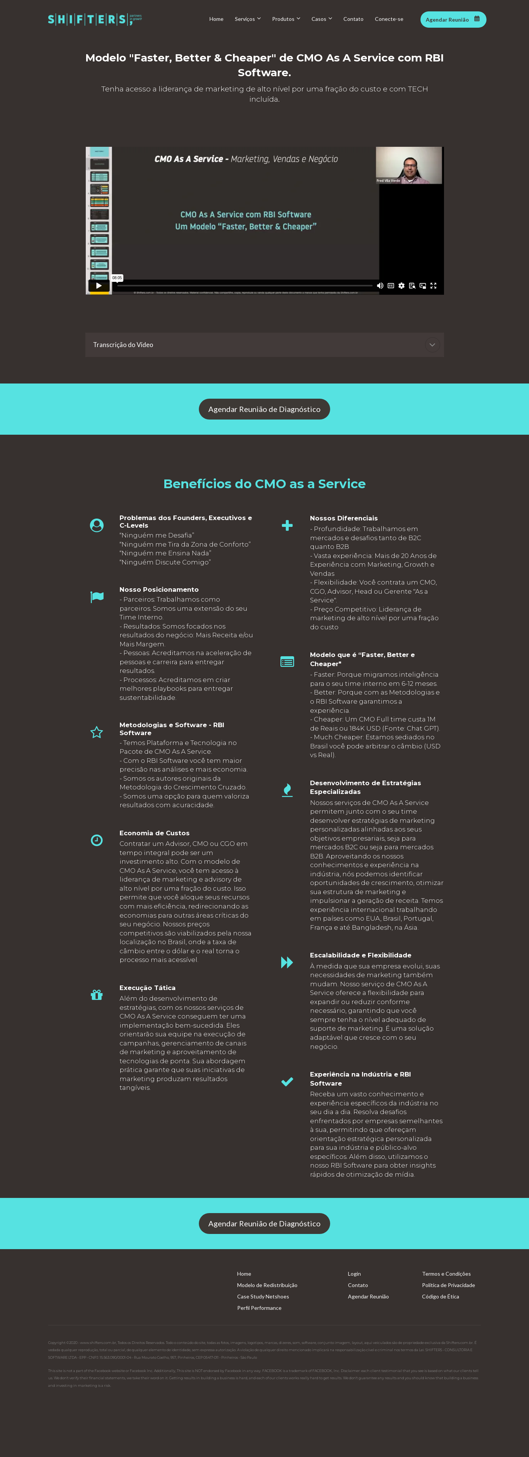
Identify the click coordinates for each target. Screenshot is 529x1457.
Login (354, 1273)
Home (244, 1273)
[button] (432, 344)
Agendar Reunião (368, 1296)
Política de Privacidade (448, 1285)
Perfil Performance (259, 1308)
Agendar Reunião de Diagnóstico (264, 408)
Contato (358, 1285)
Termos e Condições (446, 1273)
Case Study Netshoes (263, 1296)
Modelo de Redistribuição (267, 1285)
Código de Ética (440, 1296)
